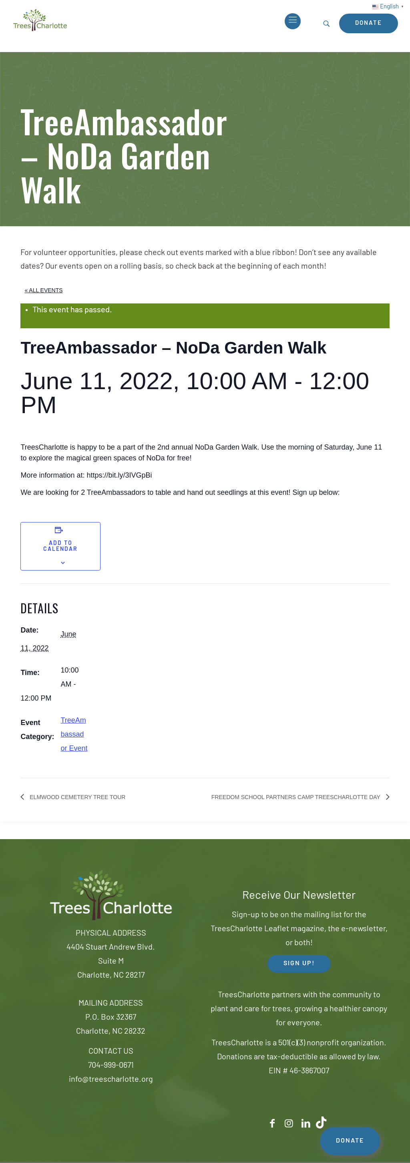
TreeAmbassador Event (73, 734)
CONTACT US (110, 1052)
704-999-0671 (111, 1066)
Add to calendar (60, 546)
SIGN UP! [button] (299, 963)
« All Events (43, 290)
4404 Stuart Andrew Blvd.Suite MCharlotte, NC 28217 (110, 962)
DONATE (350, 1141)
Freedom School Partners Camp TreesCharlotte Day (296, 797)
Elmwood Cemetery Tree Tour (76, 797)
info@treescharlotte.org (111, 1080)
